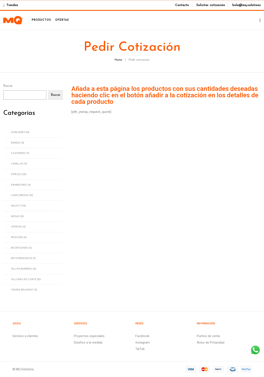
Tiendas (10, 5)
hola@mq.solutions (246, 5)
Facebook (142, 336)
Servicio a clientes (25, 336)
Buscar (8, 86)
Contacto (182, 5)
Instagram (142, 342)
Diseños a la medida (88, 342)
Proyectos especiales (89, 336)
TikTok (140, 349)
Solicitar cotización (210, 5)
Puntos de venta (208, 336)
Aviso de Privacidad (210, 342)
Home (118, 59)
